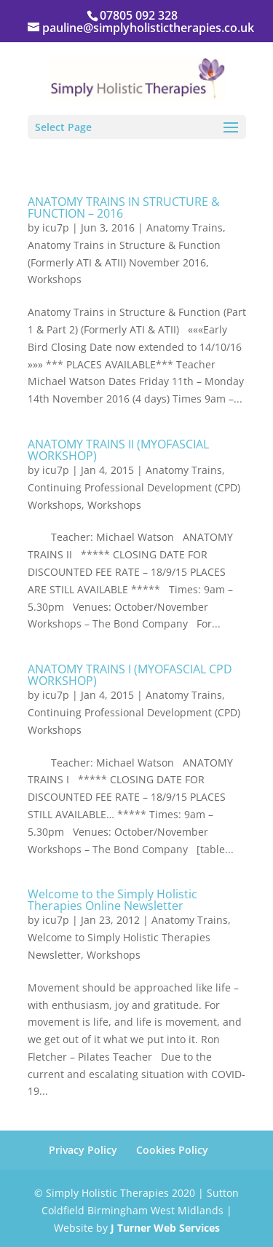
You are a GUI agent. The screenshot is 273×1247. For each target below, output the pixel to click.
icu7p (55, 227)
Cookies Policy (172, 1150)
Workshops (55, 279)
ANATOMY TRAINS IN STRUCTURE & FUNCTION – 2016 (124, 207)
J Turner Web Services (165, 1228)
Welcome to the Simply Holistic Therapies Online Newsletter (112, 900)
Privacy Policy (83, 1150)
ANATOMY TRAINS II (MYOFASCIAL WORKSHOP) (118, 450)
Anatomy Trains (184, 227)
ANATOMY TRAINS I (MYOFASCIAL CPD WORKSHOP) (130, 675)
